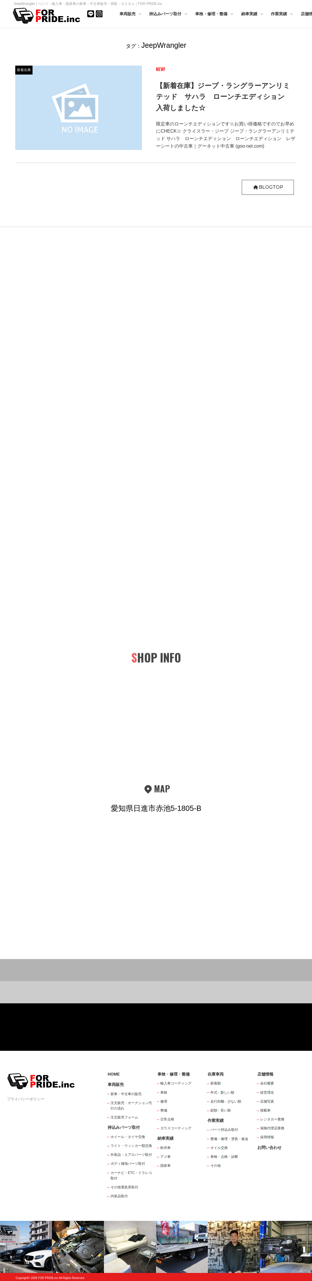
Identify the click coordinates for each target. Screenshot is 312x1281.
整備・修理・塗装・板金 (229, 1139)
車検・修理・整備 (214, 14)
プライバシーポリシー (25, 1099)
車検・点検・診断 (224, 1157)
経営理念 (267, 1093)
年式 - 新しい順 (222, 1093)
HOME (114, 1074)
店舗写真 (267, 1101)
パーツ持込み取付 (224, 1130)
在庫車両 (216, 1074)
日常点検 (167, 1119)
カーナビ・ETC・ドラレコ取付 (131, 1175)
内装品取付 (119, 1196)
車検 (163, 1093)
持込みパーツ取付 (168, 14)
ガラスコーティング (175, 1128)
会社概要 (267, 1083)
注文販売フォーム (124, 1117)
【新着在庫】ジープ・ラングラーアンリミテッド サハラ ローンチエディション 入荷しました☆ (224, 97)
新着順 (215, 1083)
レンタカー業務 (272, 1119)
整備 (163, 1110)
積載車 (265, 1110)
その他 (215, 1166)
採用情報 (267, 1137)
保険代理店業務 (272, 1128)
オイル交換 (219, 1148)
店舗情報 (265, 1074)
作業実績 (282, 14)
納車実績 (252, 14)
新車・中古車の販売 (126, 1094)
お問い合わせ (269, 1147)
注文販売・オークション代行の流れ (131, 1105)
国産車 (165, 1166)
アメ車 (165, 1157)
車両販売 (130, 14)
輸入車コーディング (175, 1083)
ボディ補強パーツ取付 (128, 1164)
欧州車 (165, 1148)
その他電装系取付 (124, 1187)
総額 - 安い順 (220, 1110)
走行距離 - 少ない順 (225, 1101)
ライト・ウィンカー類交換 (131, 1146)
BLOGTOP (267, 187)
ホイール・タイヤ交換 (128, 1137)
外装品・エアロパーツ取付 (131, 1155)
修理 (163, 1101)
